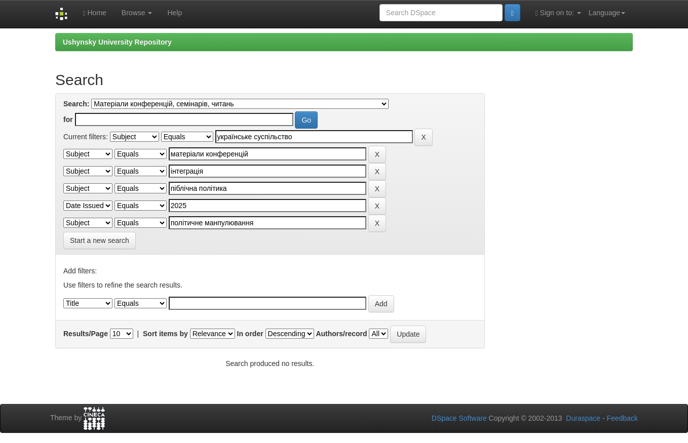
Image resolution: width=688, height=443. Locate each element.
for (68, 119)
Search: (76, 104)
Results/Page (85, 334)
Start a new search (99, 240)
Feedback (622, 418)
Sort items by (165, 334)
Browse (137, 13)
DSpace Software (459, 418)
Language (607, 13)
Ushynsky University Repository (117, 42)
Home (94, 13)
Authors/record (341, 334)
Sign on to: (558, 13)
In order (250, 334)
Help (174, 13)
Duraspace (583, 418)
